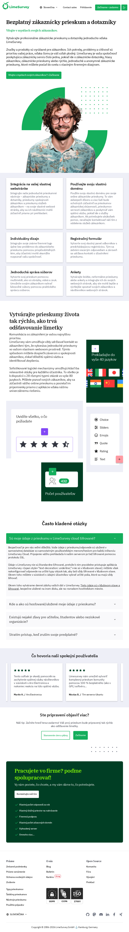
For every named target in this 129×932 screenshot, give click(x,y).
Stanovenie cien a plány (56, 735)
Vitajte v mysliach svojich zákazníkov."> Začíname (33, 74)
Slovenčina (49, 7)
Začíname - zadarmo (107, 7)
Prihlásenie (86, 7)
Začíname (80, 735)
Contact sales (70, 7)
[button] (124, 7)
